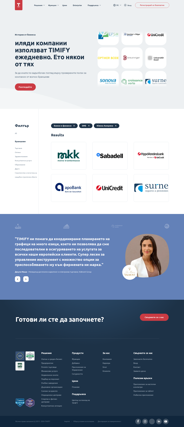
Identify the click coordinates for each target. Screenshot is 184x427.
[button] (17, 279)
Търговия (18, 148)
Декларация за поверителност (109, 421)
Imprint (67, 421)
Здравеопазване (21, 156)
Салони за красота (49, 391)
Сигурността (77, 374)
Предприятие (47, 363)
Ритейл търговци (49, 367)
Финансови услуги (49, 371)
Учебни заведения (49, 383)
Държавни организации (51, 387)
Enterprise (77, 5)
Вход (135, 363)
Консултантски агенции (51, 406)
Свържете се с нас (154, 317)
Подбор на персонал (50, 379)
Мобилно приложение (143, 395)
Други (17, 169)
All (16, 133)
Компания (107, 359)
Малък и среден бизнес (51, 359)
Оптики (18, 152)
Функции (76, 359)
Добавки (76, 363)
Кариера (106, 363)
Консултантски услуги (23, 161)
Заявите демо (139, 371)
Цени (64, 5)
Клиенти (106, 371)
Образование (20, 165)
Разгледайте (25, 87)
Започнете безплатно (142, 359)
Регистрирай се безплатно (152, 5)
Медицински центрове (51, 395)
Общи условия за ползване (83, 421)
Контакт (136, 367)
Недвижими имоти (49, 375)
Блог (105, 367)
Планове (76, 387)
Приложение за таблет (143, 391)
